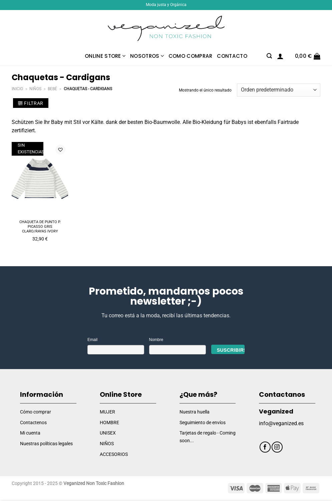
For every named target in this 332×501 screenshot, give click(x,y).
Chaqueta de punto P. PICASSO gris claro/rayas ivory (40, 227)
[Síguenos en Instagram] (277, 447)
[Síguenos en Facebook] (265, 447)
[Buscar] (269, 55)
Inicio (17, 89)
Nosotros (147, 55)
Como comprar (191, 55)
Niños (35, 89)
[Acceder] (280, 56)
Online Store (105, 55)
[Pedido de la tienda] (278, 90)
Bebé (52, 89)
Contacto (232, 55)
